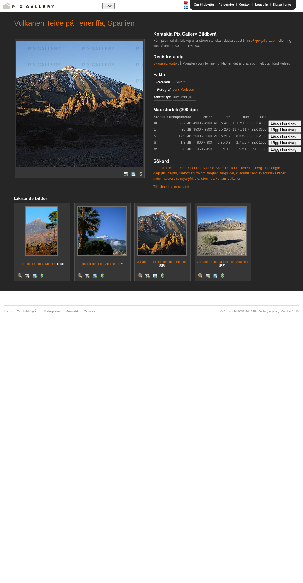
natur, (157, 179)
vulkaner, (234, 179)
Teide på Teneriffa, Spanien (37, 263)
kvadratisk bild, (247, 173)
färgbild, (213, 173)
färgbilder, (227, 173)
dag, (267, 168)
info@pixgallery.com (262, 41)
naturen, (169, 179)
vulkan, (221, 179)
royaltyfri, (187, 179)
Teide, (234, 168)
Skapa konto (282, 4)
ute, (197, 179)
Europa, (159, 168)
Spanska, (223, 168)
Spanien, (194, 168)
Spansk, (209, 168)
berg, (259, 168)
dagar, (276, 168)
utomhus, (208, 179)
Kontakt (244, 4)
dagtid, (173, 173)
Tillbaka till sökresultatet (171, 187)
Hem (8, 311)
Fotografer (226, 4)
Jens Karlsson (183, 90)
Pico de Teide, (176, 168)
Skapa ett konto (165, 63)
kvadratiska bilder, (272, 173)
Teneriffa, (247, 168)
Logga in (261, 4)
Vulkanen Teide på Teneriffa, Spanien (161, 261)
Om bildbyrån (204, 4)
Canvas (89, 311)
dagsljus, (160, 173)
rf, (177, 179)
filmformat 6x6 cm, (192, 173)
